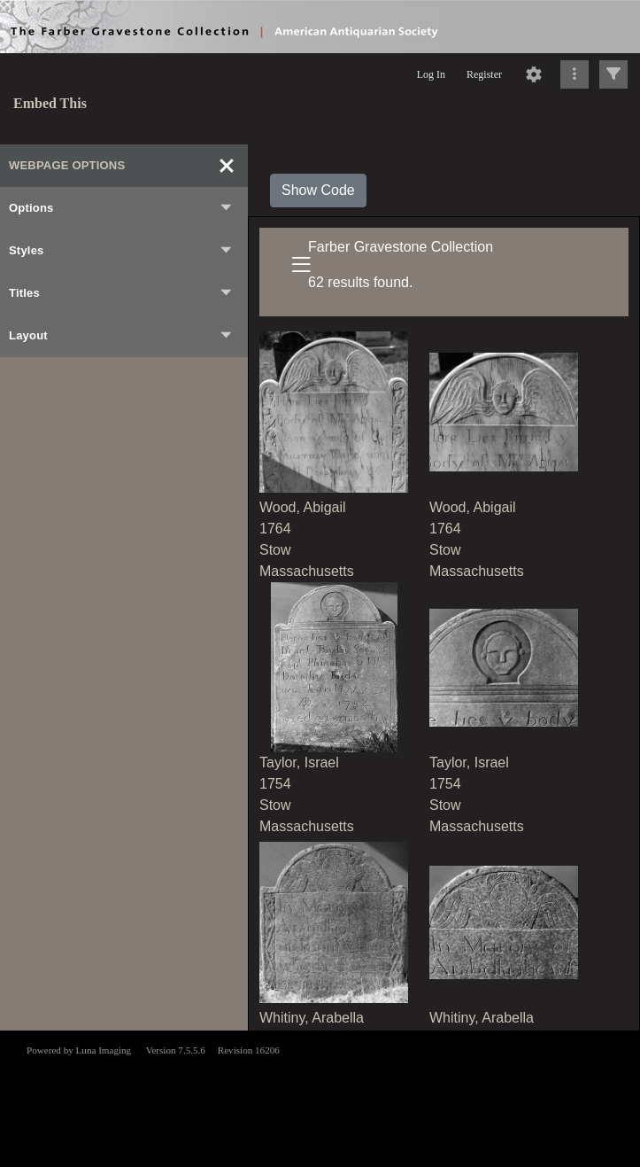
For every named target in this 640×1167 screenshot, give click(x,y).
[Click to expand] (613, 74)
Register (484, 74)
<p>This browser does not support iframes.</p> (320, 1097)
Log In (431, 74)
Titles (121, 293)
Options (121, 208)
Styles (121, 251)
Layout (121, 336)
